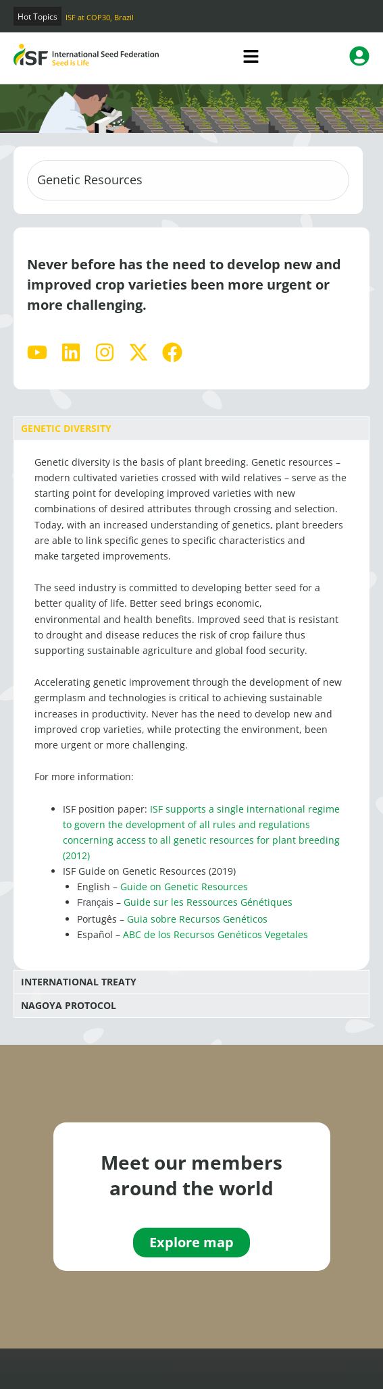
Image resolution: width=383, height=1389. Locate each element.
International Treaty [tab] (78, 981)
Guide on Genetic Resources (184, 886)
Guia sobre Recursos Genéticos (197, 919)
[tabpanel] (191, 705)
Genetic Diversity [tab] (66, 428)
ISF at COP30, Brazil (100, 17)
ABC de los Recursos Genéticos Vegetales (215, 934)
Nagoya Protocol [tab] (68, 1005)
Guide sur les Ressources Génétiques (208, 902)
